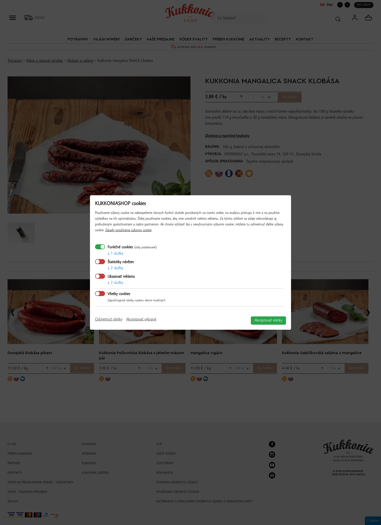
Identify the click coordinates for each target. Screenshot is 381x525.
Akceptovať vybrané (141, 319)
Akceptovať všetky (268, 320)
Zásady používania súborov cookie (128, 230)
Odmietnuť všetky (108, 319)
